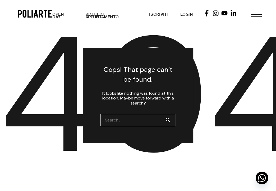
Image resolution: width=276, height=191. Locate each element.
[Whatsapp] (262, 178)
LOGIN (186, 14)
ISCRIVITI (158, 14)
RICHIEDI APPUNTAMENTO (102, 15)
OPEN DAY (58, 15)
